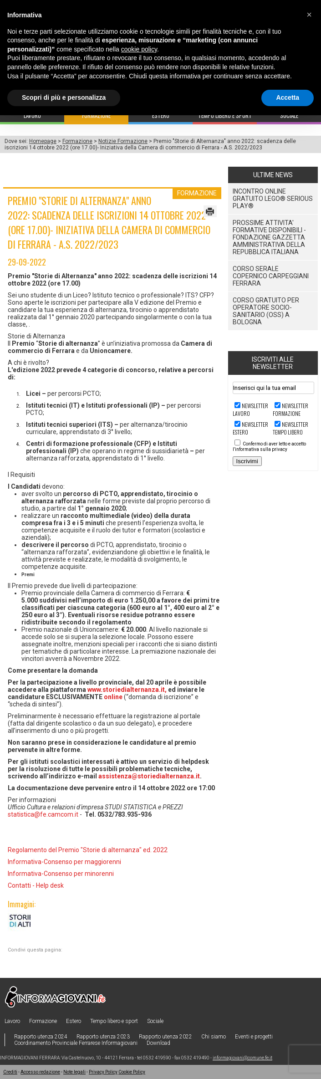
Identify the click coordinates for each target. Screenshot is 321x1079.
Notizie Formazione (123, 141)
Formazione (77, 141)
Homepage (42, 141)
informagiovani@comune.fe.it (242, 1057)
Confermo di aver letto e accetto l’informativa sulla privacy (269, 446)
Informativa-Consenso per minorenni (61, 873)
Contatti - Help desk (36, 885)
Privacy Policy (103, 1071)
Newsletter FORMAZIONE (290, 409)
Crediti (10, 1071)
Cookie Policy (131, 1071)
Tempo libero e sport (114, 1021)
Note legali (74, 1071)
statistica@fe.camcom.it (43, 814)
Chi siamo (213, 1036)
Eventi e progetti (254, 1036)
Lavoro (12, 1021)
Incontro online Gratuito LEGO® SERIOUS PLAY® (273, 199)
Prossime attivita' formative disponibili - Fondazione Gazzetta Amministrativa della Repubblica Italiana (269, 237)
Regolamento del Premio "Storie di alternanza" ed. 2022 (88, 850)
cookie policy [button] (139, 49)
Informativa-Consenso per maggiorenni (64, 861)
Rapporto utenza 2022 (165, 1036)
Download (158, 1043)
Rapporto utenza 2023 (103, 1036)
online (113, 697)
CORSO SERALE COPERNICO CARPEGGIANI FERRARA (271, 276)
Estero (73, 1021)
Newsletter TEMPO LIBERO (290, 428)
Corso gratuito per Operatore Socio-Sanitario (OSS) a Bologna (266, 311)
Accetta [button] (287, 97)
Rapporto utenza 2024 (40, 1036)
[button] (309, 14)
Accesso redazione (40, 1071)
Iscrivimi (247, 461)
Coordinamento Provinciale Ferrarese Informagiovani (76, 1043)
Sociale (155, 1021)
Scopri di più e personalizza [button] (64, 97)
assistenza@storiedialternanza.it (149, 776)
